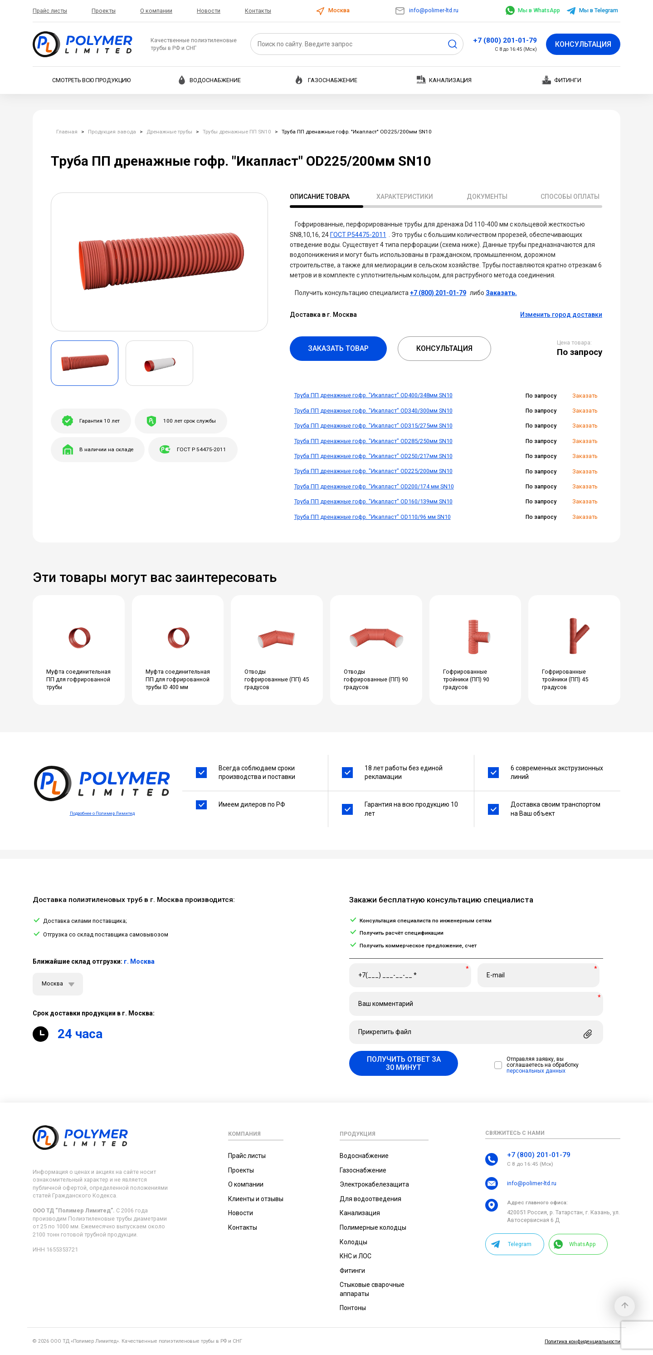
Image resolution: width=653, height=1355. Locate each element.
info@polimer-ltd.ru (426, 10)
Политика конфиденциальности (582, 1342)
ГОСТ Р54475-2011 (358, 234)
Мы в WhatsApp (533, 10)
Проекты (104, 10)
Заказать (585, 395)
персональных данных (536, 1071)
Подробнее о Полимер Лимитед (102, 813)
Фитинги (561, 79)
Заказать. (501, 292)
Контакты (258, 10)
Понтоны (353, 1307)
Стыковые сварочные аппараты (372, 1289)
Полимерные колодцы (373, 1227)
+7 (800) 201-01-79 (505, 40)
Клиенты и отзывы (255, 1198)
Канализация (444, 79)
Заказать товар (338, 348)
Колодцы (353, 1242)
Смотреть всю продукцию (91, 80)
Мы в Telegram (592, 10)
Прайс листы (50, 10)
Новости (208, 10)
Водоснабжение (209, 79)
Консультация (583, 44)
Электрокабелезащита (374, 1184)
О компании (156, 10)
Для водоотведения (370, 1198)
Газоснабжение (326, 79)
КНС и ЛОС (355, 1256)
